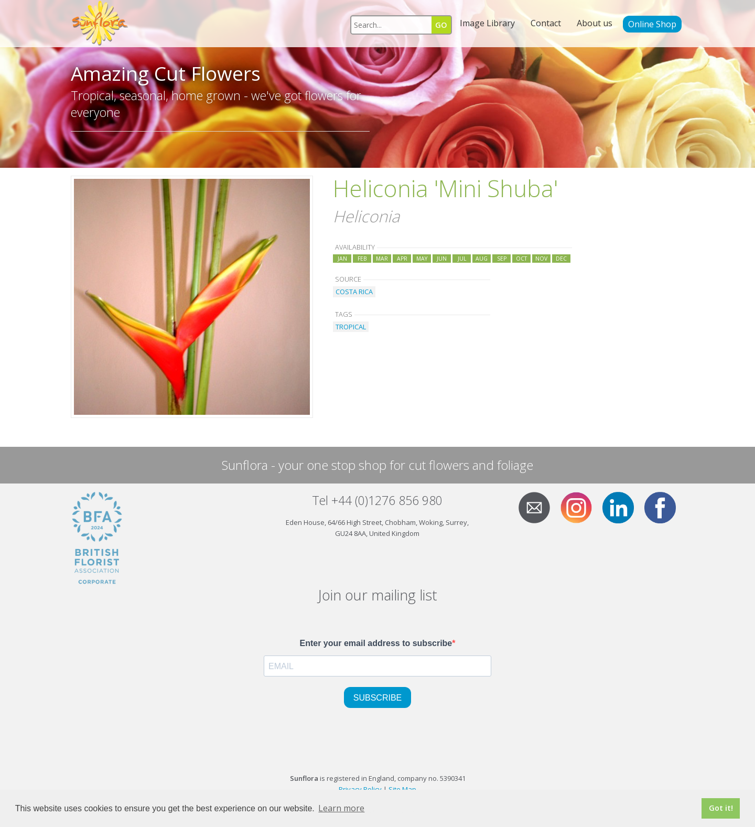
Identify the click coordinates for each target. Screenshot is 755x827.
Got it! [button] (721, 808)
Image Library (487, 23)
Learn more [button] (341, 808)
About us (594, 23)
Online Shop (652, 24)
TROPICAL (351, 326)
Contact (546, 23)
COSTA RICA (354, 291)
